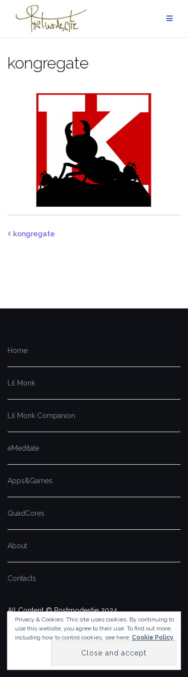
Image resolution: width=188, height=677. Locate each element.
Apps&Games (30, 481)
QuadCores (26, 513)
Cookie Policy (152, 637)
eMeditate (23, 448)
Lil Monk (21, 383)
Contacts (22, 578)
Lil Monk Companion (41, 416)
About (17, 546)
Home (18, 351)
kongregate (34, 234)
